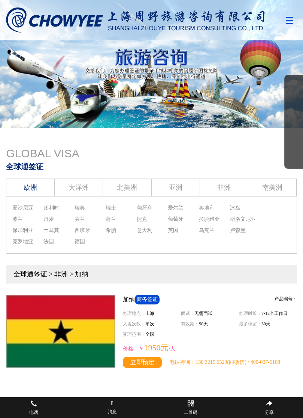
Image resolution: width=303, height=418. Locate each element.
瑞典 (80, 208)
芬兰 (80, 219)
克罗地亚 (22, 241)
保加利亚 (22, 230)
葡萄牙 (176, 219)
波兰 (17, 219)
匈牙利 (144, 208)
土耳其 (51, 230)
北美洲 (127, 187)
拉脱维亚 (209, 219)
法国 (48, 241)
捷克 (142, 219)
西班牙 (82, 230)
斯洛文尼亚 (243, 219)
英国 (173, 230)
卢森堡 (238, 230)
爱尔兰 (176, 208)
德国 (80, 241)
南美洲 (272, 187)
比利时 (51, 208)
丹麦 (48, 219)
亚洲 (175, 187)
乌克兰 (207, 230)
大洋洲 (79, 187)
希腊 (111, 230)
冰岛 (235, 208)
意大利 (144, 230)
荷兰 (111, 219)
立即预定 (142, 362)
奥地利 (207, 208)
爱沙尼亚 (22, 208)
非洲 (224, 187)
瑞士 (111, 208)
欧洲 (30, 187)
